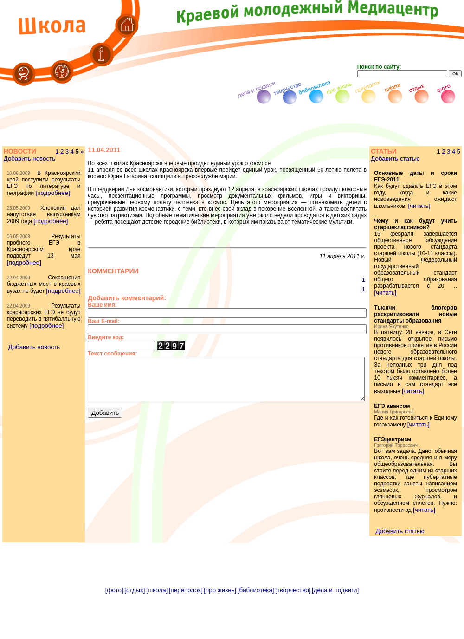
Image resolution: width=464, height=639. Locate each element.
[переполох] (186, 635)
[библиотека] (256, 635)
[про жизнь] (220, 635)
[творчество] (292, 635)
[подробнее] (23, 218)
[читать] (431, 205)
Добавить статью (407, 158)
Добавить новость (29, 164)
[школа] (157, 635)
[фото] (114, 635)
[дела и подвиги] (335, 635)
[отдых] (134, 635)
